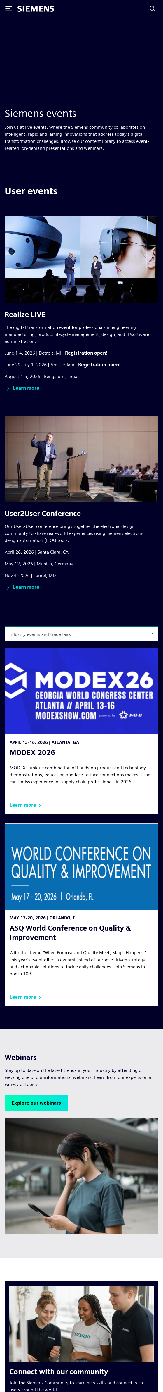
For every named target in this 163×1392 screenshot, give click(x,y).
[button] (22, 388)
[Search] (152, 9)
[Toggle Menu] (9, 9)
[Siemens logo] (35, 9)
